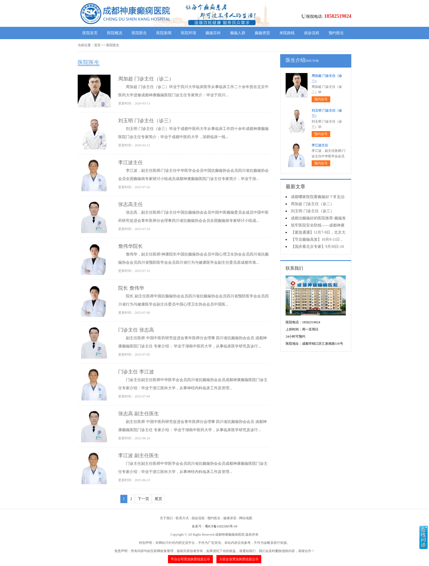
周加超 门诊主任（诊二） (146, 79)
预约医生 (336, 33)
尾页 (158, 499)
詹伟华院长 (130, 246)
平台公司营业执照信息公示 (190, 559)
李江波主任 (130, 162)
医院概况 (114, 33)
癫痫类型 (262, 33)
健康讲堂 (229, 518)
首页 (97, 45)
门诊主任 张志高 (136, 330)
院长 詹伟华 (131, 288)
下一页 (143, 499)
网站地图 (245, 518)
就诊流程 (311, 33)
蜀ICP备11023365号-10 (221, 526)
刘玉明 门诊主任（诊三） (146, 120)
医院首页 (90, 33)
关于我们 (166, 518)
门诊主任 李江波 (136, 372)
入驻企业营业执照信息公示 (239, 559)
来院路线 (287, 33)
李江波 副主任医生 (138, 455)
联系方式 (182, 518)
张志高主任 (130, 204)
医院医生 (139, 33)
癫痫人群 (237, 33)
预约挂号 (320, 99)
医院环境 (188, 33)
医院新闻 (164, 33)
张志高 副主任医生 (138, 413)
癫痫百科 (213, 33)
